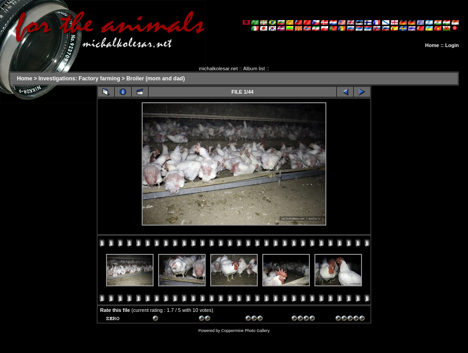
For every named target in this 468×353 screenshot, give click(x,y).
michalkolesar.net (218, 68)
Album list (254, 68)
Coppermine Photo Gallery (245, 330)
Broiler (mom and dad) (155, 78)
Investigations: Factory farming (79, 78)
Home (432, 45)
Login (452, 45)
